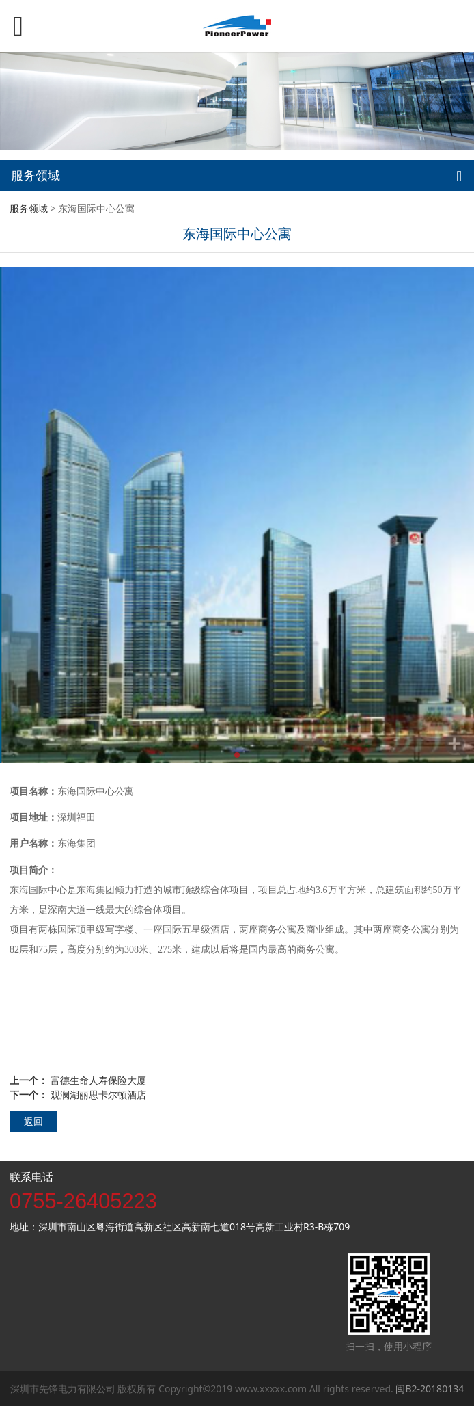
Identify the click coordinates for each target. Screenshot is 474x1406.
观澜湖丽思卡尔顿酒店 (98, 1094)
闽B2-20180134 (429, 1388)
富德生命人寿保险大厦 (98, 1080)
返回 (33, 1121)
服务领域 (29, 208)
